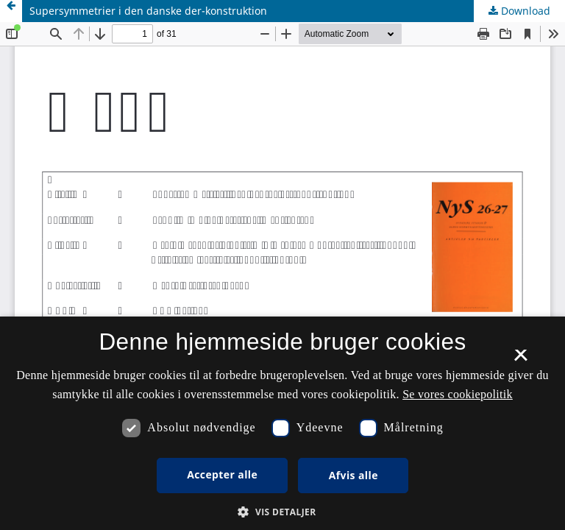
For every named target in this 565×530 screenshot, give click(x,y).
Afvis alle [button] (353, 475)
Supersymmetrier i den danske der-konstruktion (148, 11)
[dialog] (282, 423)
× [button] (520, 360)
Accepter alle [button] (222, 474)
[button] (282, 512)
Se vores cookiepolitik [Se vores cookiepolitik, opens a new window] (457, 394)
